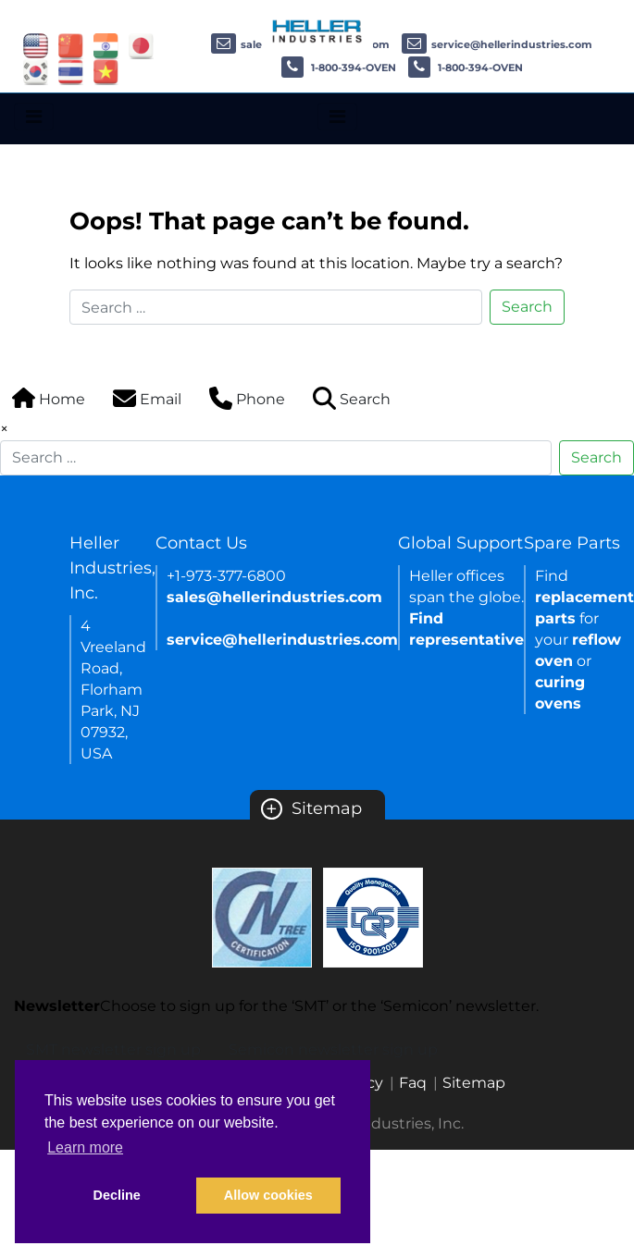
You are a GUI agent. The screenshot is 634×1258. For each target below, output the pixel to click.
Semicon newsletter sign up (333, 1049)
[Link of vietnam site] (105, 71)
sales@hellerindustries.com (274, 597)
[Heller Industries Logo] (317, 30)
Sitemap (311, 808)
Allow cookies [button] (268, 1195)
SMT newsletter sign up (113, 1049)
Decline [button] (117, 1195)
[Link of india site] (105, 45)
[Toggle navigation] (34, 116)
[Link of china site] (70, 45)
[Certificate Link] (261, 916)
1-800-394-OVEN (338, 67)
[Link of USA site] (35, 45)
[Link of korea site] (35, 71)
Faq (413, 1083)
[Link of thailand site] (70, 71)
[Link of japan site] (141, 45)
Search (527, 306)
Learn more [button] (85, 1147)
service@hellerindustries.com (497, 44)
